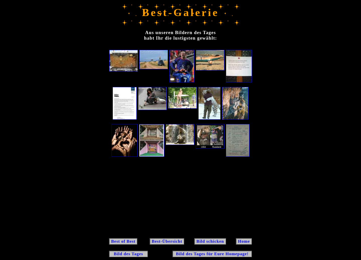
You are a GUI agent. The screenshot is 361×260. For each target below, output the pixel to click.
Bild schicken (210, 241)
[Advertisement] (180, 197)
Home (244, 241)
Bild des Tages (128, 253)
